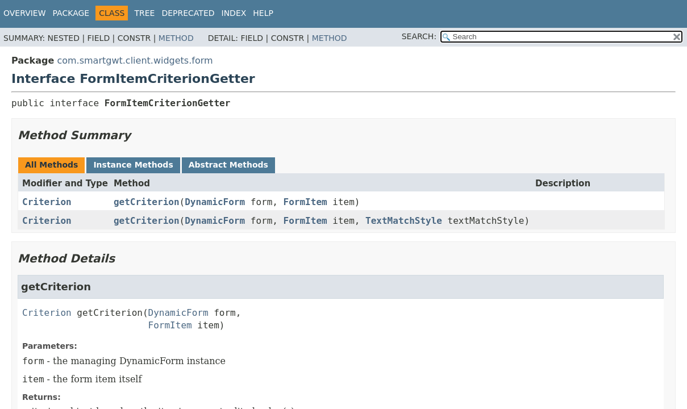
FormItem (305, 202)
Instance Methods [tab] (133, 164)
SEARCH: (419, 36)
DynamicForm (215, 202)
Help (263, 13)
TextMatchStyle (403, 220)
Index (234, 13)
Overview (24, 13)
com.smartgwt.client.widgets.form (135, 60)
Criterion (47, 202)
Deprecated (187, 13)
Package (71, 13)
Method (176, 38)
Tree (144, 13)
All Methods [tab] (51, 164)
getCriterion (147, 202)
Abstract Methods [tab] (228, 164)
